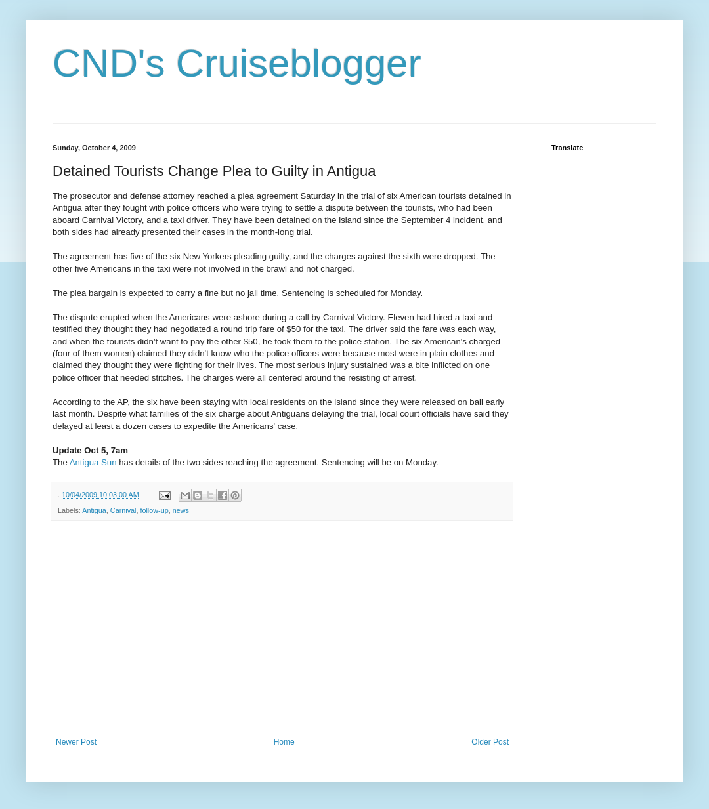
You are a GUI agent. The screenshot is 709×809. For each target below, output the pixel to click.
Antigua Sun (93, 462)
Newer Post (76, 742)
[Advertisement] (286, 629)
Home (284, 742)
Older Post (490, 742)
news (181, 510)
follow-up (154, 510)
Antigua (94, 510)
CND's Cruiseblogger (237, 63)
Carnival (123, 510)
